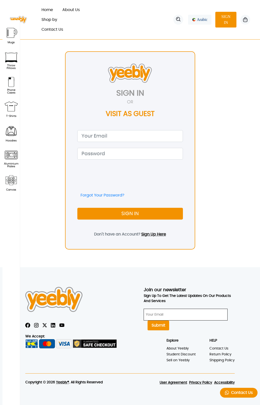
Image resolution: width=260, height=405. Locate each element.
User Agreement (173, 382)
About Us (71, 10)
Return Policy (220, 354)
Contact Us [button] (239, 392)
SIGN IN (225, 19)
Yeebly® (62, 382)
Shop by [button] (52, 20)
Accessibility (224, 382)
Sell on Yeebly (178, 360)
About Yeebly (177, 348)
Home (49, 9)
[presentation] (114, 175)
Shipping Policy (222, 360)
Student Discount (181, 354)
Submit (158, 325)
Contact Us (52, 29)
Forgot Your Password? (102, 195)
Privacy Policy (200, 382)
